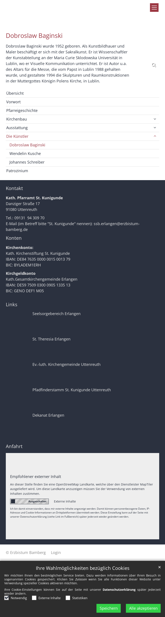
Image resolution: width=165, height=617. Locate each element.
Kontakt (14, 188)
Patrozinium (17, 170)
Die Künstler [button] (17, 136)
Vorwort (13, 101)
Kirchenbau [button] (16, 119)
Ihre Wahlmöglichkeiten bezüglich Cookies (82, 568)
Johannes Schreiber (26, 162)
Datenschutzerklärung (119, 590)
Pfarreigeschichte (22, 110)
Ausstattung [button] (17, 127)
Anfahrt (14, 446)
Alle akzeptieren (143, 608)
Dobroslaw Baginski (34, 35)
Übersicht (15, 93)
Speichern (109, 608)
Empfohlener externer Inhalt (35, 476)
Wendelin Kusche (25, 153)
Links (11, 304)
